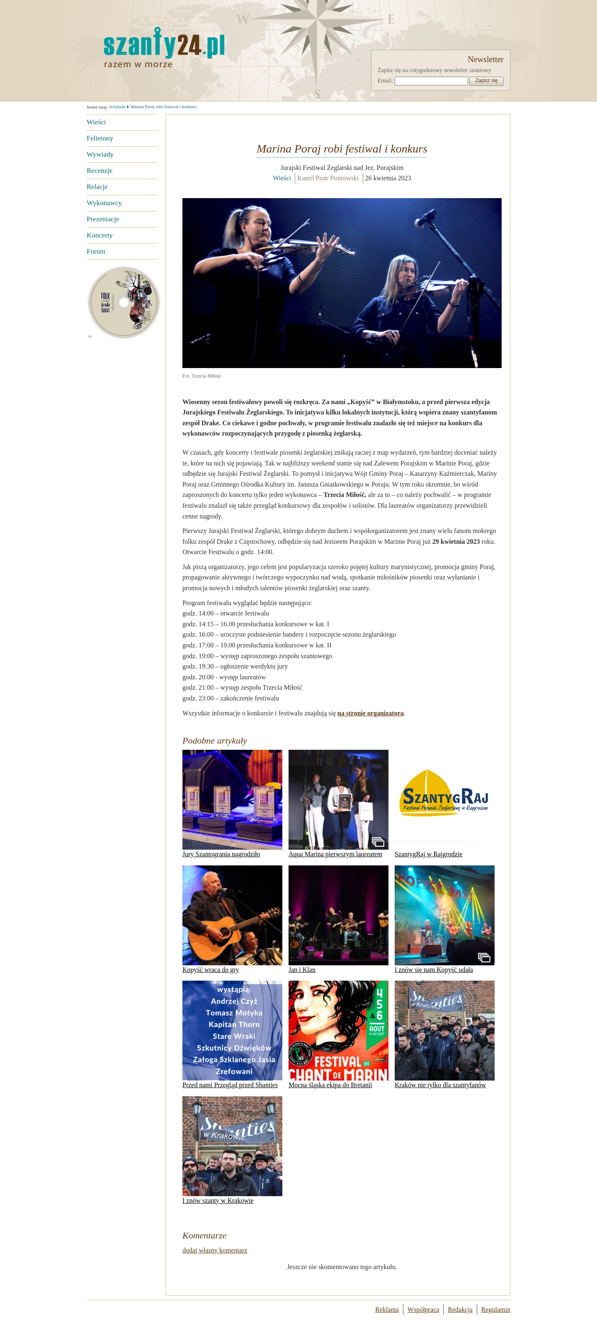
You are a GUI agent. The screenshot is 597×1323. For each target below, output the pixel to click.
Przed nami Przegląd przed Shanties (232, 1034)
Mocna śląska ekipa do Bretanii (338, 1034)
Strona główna (163, 47)
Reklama (387, 1309)
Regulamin (495, 1309)
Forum (96, 251)
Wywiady (100, 154)
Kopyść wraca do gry (232, 919)
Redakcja (460, 1309)
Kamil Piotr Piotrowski (328, 178)
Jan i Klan (338, 919)
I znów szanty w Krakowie (232, 1150)
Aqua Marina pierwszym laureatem (338, 804)
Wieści (96, 122)
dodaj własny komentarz (214, 1250)
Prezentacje (103, 219)
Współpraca (423, 1309)
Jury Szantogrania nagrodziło (232, 804)
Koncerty (100, 235)
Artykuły (117, 106)
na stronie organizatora (370, 713)
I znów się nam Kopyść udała (445, 919)
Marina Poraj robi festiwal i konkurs (164, 106)
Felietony (100, 138)
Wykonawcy (104, 203)
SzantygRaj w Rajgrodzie (445, 804)
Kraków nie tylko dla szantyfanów (445, 1034)
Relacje (97, 187)
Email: (385, 81)
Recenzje (99, 170)
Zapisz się (486, 80)
